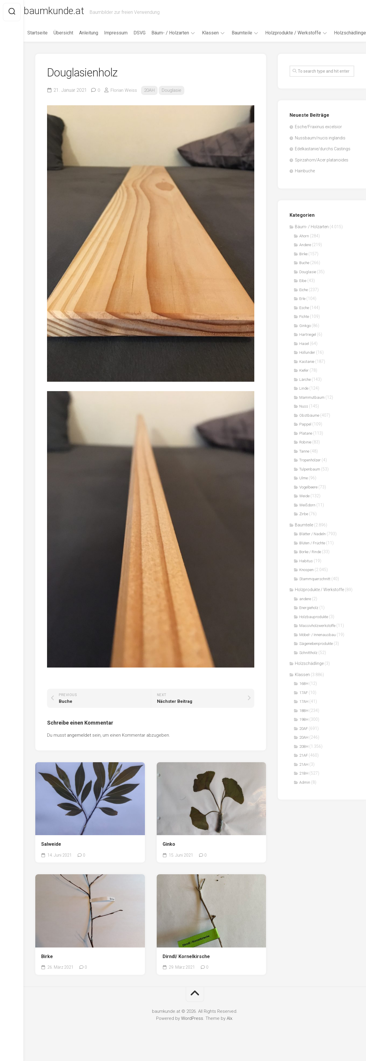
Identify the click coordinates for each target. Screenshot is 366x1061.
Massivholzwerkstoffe (317, 638)
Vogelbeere (308, 500)
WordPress (192, 1031)
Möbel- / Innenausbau (317, 647)
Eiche (303, 302)
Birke (47, 969)
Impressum (124, 35)
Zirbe (303, 527)
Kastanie (306, 374)
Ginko (169, 857)
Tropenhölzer (310, 473)
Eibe (302, 293)
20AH (150, 103)
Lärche (305, 392)
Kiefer (304, 383)
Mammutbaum (312, 410)
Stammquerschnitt (314, 591)
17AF (303, 705)
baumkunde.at (68, 12)
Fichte (304, 329)
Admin (304, 795)
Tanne (304, 464)
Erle (302, 311)
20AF (303, 741)
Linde (303, 401)
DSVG (147, 35)
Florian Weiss (124, 103)
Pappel (305, 437)
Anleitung (96, 35)
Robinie (305, 455)
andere (305, 611)
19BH (303, 732)
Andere (305, 258)
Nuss (303, 419)
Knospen (306, 582)
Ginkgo (305, 338)
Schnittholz (308, 665)
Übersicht (71, 35)
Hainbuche (305, 183)
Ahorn (304, 248)
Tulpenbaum (309, 482)
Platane (305, 446)
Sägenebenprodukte (316, 656)
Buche (304, 275)
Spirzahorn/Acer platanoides (321, 172)
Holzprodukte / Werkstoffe (301, 35)
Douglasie (173, 103)
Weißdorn (307, 518)
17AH (303, 714)
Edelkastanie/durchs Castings (322, 161)
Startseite (45, 35)
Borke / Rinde (310, 565)
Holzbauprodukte (313, 629)
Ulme (303, 491)
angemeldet (79, 747)
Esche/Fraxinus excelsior (318, 139)
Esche (304, 320)
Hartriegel (307, 347)
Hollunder (307, 365)
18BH (303, 723)
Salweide (51, 857)
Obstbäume (309, 428)
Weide (304, 509)
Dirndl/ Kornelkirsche (186, 969)
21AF (303, 768)
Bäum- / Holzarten (178, 35)
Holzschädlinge (51, 45)
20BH (303, 759)
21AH (303, 777)
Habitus (306, 573)
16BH (303, 696)
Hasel (304, 356)
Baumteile (250, 35)
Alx (229, 1031)
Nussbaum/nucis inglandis (320, 150)
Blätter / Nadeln (312, 547)
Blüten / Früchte (312, 555)
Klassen (218, 35)
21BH (303, 786)
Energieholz (308, 620)
